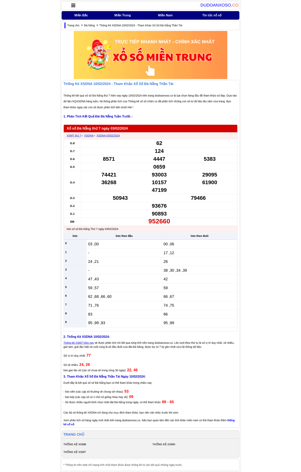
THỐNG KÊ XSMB (75, 444)
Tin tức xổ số (212, 15)
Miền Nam (165, 15)
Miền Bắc (81, 15)
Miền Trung (122, 15)
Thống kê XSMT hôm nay (79, 342)
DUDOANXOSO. (219, 5)
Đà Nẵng (89, 25)
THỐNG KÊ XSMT (75, 452)
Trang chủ (73, 25)
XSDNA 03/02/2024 (108, 135)
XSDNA (88, 135)
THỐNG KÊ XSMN (163, 444)
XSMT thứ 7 (74, 135)
